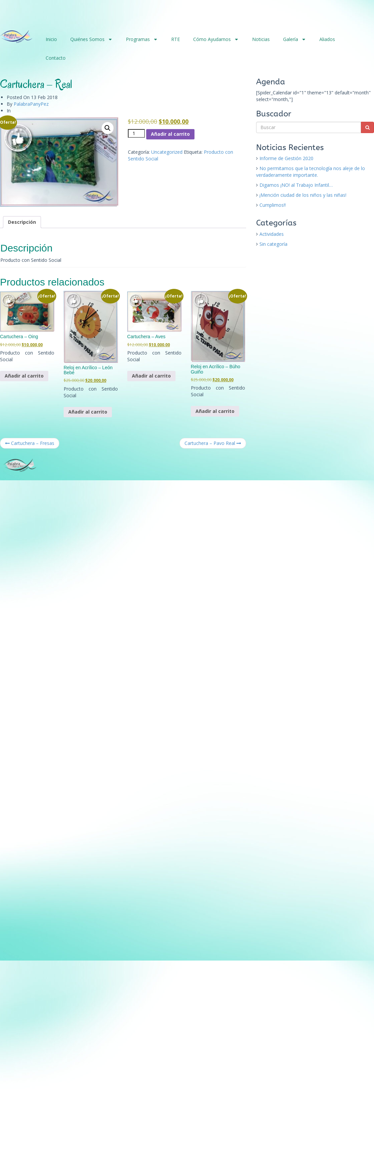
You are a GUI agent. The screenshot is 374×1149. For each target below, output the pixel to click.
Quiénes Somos (91, 39)
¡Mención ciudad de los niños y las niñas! (302, 195)
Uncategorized (167, 152)
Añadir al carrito (170, 134)
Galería (294, 39)
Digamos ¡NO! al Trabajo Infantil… (296, 185)
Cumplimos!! (272, 205)
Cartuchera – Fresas (29, 443)
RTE (175, 39)
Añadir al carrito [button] (24, 376)
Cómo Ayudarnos (216, 39)
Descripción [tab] (22, 222)
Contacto (56, 58)
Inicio (51, 39)
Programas (142, 39)
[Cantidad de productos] (136, 133)
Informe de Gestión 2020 (286, 158)
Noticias (261, 39)
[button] (108, 128)
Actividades (271, 234)
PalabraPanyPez (31, 104)
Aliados (327, 39)
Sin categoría (273, 244)
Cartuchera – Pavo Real (213, 443)
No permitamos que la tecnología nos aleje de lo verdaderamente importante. (310, 171)
